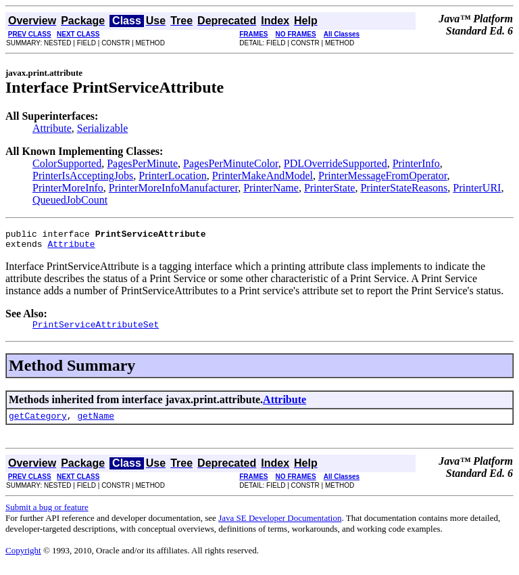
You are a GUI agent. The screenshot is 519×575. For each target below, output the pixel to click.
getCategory (38, 423)
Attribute (52, 128)
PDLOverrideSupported (335, 163)
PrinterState (329, 187)
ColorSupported (66, 163)
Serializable (102, 128)
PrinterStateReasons (403, 187)
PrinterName (271, 187)
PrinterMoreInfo (67, 187)
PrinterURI (477, 187)
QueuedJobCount (69, 200)
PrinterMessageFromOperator (382, 175)
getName (95, 423)
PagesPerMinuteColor (230, 163)
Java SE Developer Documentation (279, 526)
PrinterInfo (416, 163)
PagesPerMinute (142, 163)
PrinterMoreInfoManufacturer (173, 187)
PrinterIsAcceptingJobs (82, 175)
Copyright (23, 558)
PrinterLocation (172, 175)
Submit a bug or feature (47, 515)
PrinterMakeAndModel (262, 175)
